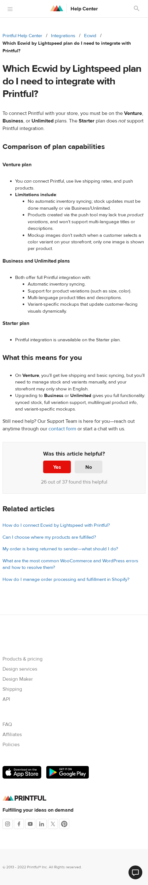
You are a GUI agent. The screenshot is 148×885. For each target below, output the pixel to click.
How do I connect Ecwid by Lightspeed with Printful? (56, 525)
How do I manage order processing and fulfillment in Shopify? (66, 579)
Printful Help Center (22, 36)
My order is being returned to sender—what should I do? (60, 549)
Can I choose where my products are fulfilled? (49, 537)
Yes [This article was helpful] (57, 467)
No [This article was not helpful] (88, 467)
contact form (62, 429)
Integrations (63, 36)
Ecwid (90, 36)
